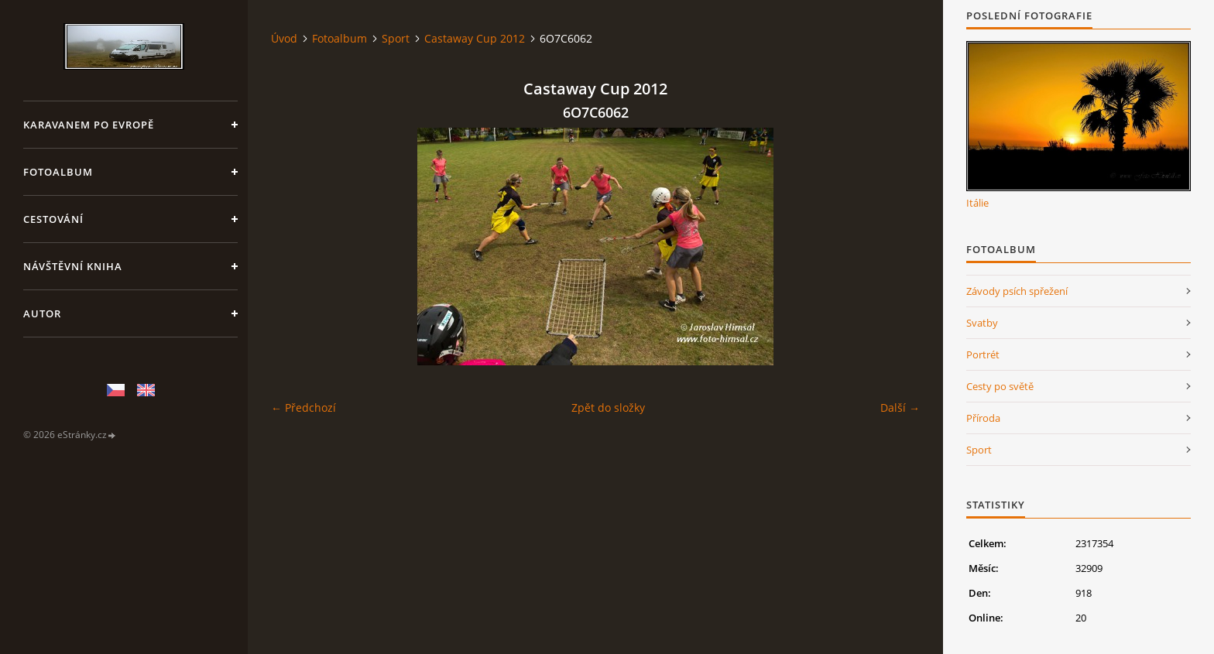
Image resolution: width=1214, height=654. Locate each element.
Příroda (983, 418)
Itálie (977, 203)
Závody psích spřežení (1017, 291)
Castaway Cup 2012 (474, 38)
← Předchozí (303, 407)
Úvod (284, 38)
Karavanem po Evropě (88, 125)
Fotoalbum (58, 172)
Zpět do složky (608, 407)
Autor (42, 313)
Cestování (53, 219)
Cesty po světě (1000, 386)
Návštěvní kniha (72, 266)
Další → (900, 407)
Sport (396, 38)
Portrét (983, 354)
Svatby (982, 323)
